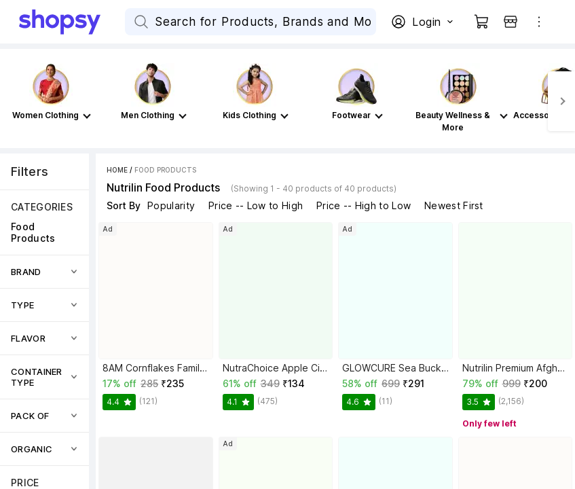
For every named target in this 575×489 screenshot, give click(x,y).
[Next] (561, 101)
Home (117, 170)
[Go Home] (72, 21)
